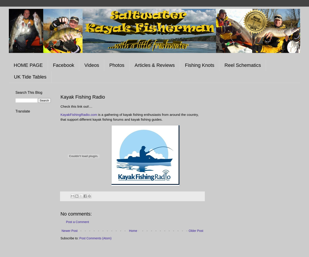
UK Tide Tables (30, 77)
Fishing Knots (199, 65)
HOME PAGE (28, 65)
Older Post (196, 231)
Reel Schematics (242, 65)
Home (133, 231)
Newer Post (69, 231)
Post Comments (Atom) (95, 238)
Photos (116, 65)
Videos (91, 65)
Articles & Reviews (155, 65)
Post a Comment (77, 222)
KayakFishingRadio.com (78, 114)
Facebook (63, 65)
